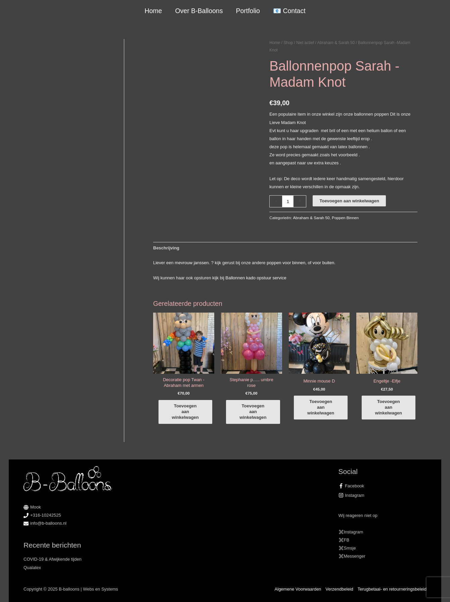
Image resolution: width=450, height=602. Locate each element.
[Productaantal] (288, 201)
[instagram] (383, 495)
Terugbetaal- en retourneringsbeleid (392, 589)
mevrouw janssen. (192, 262)
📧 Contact (289, 10)
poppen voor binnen (286, 262)
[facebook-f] (383, 486)
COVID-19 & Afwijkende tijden (53, 559)
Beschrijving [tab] (166, 247)
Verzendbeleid (339, 589)
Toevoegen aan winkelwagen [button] (185, 411)
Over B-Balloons (199, 10)
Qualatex (32, 567)
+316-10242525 (45, 515)
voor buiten (323, 262)
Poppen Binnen (345, 217)
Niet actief (305, 42)
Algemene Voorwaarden (298, 589)
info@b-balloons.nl (48, 523)
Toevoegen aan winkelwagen (349, 200)
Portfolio (248, 10)
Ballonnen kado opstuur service (255, 277)
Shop (288, 42)
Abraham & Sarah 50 (336, 42)
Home (153, 10)
